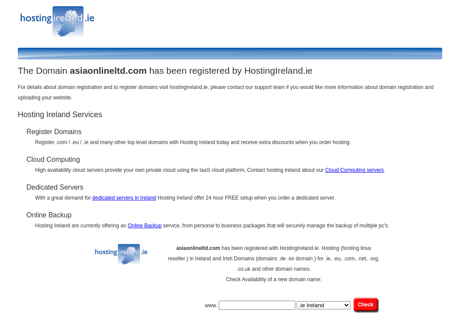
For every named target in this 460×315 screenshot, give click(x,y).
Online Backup (145, 226)
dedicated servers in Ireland (124, 198)
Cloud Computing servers (354, 170)
